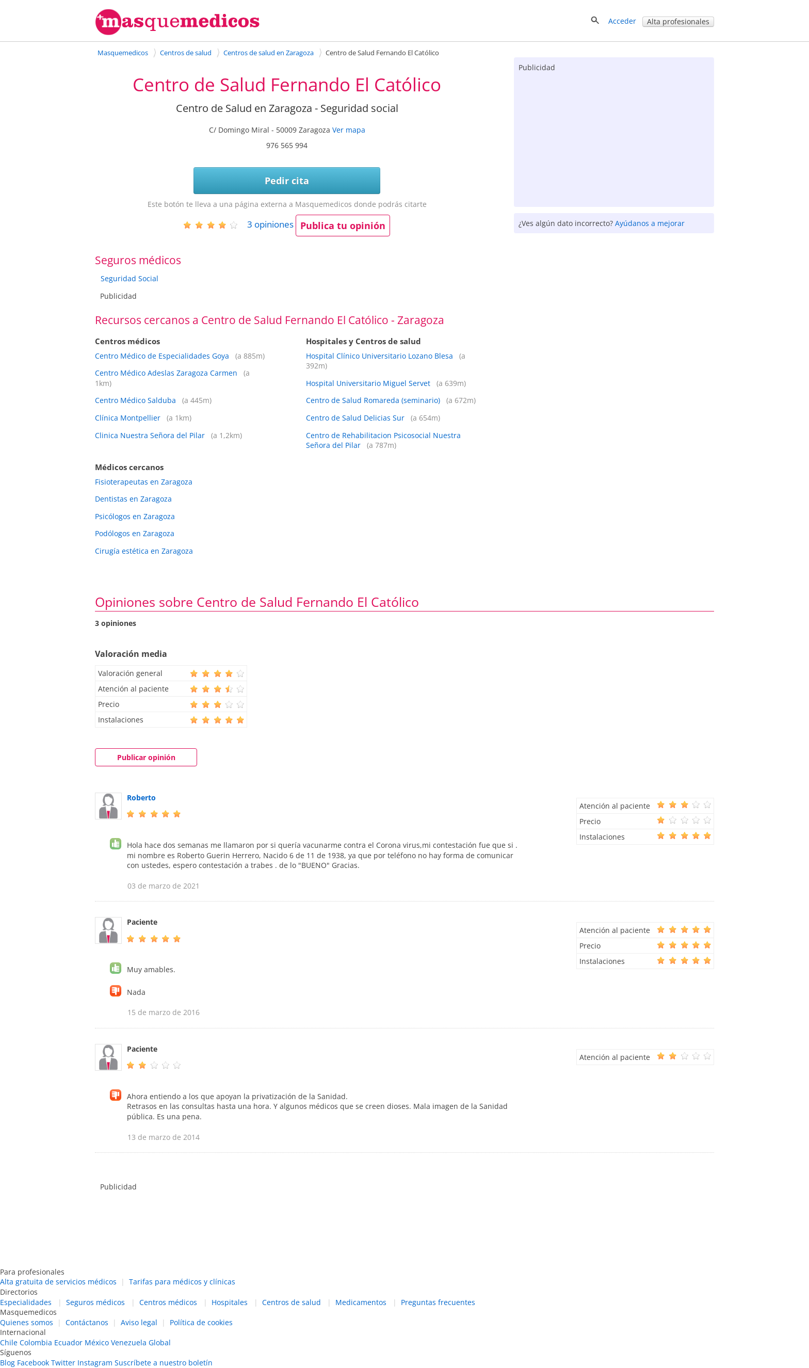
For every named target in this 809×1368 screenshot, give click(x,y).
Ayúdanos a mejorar (650, 223)
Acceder (622, 21)
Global (160, 1342)
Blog (7, 1362)
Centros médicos (168, 1302)
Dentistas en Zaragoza (133, 499)
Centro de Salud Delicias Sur (355, 418)
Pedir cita (287, 180)
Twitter (63, 1362)
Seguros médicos (95, 1302)
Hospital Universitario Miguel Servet (368, 383)
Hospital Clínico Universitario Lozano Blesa (379, 356)
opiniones (270, 224)
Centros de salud (291, 1302)
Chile (9, 1342)
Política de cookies (201, 1322)
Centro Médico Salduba (135, 400)
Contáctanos (87, 1322)
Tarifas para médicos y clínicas (182, 1281)
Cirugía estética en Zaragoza (144, 551)
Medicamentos (360, 1302)
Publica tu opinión (342, 225)
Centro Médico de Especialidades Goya (162, 356)
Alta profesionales (678, 21)
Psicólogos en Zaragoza (135, 516)
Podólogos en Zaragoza (134, 533)
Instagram (94, 1362)
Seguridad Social (129, 278)
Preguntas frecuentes (438, 1302)
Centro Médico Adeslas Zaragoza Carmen (166, 373)
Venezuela (129, 1342)
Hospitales (230, 1302)
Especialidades (26, 1302)
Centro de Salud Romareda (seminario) (373, 400)
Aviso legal (139, 1322)
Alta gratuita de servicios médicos (58, 1281)
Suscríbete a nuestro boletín (164, 1362)
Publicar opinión (146, 757)
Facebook (33, 1362)
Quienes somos (26, 1322)
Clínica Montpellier (127, 418)
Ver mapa (348, 130)
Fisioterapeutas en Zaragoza (143, 482)
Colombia (36, 1342)
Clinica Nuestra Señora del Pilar (150, 435)
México (97, 1342)
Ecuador (68, 1342)
